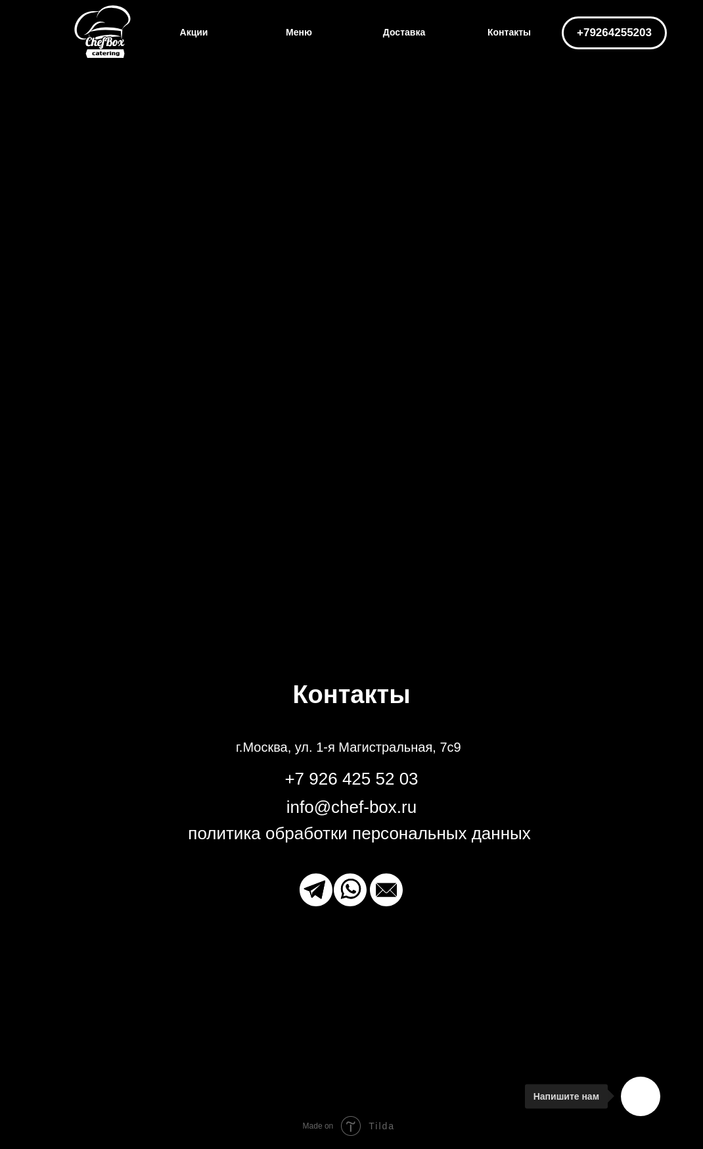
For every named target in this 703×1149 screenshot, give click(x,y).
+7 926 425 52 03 (351, 779)
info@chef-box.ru (351, 807)
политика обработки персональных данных (359, 833)
